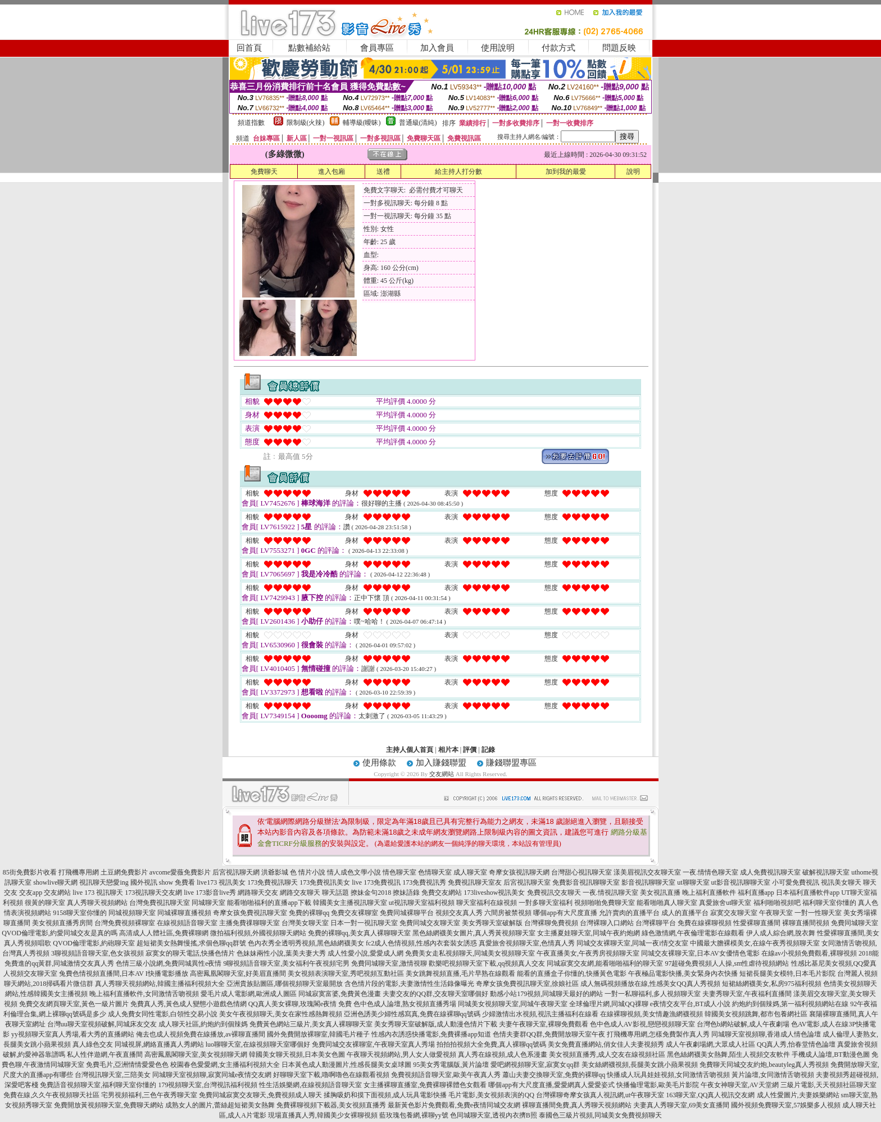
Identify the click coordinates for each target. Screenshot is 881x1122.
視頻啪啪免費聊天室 (604, 903)
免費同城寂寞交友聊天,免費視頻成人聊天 (260, 1095)
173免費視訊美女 (324, 882)
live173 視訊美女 (221, 882)
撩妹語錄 (406, 892)
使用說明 (498, 47)
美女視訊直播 (660, 892)
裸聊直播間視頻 (805, 923)
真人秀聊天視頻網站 (97, 903)
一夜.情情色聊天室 (710, 872)
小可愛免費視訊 (795, 882)
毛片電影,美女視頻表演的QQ (491, 1095)
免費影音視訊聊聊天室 (586, 882)
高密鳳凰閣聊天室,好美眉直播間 (238, 973)
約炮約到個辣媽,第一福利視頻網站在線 (790, 1004)
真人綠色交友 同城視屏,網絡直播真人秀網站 (138, 1044)
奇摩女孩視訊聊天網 (519, 872)
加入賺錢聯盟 (441, 762)
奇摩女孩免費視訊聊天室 (250, 913)
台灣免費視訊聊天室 (159, 903)
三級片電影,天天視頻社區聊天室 (828, 1085)
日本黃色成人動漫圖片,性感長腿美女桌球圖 (346, 1065)
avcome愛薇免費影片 (180, 872)
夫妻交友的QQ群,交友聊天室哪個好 (435, 994)
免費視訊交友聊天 (554, 892)
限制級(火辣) (306, 123)
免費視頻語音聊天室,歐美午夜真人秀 (446, 1075)
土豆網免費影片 (124, 872)
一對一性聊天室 (818, 913)
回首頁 (249, 47)
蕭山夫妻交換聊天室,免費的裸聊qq (553, 1075)
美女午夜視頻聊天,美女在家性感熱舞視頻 (280, 1014)
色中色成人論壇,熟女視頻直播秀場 (404, 1004)
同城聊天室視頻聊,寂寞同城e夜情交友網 (211, 1075)
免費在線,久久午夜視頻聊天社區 (51, 1095)
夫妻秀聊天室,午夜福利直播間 (747, 994)
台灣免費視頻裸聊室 (124, 923)
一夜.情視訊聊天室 (610, 892)
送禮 (383, 171)
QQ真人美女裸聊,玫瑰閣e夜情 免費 (300, 1004)
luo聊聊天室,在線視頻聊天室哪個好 (258, 1044)
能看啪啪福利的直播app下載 (269, 903)
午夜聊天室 (776, 913)
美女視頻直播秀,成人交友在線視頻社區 (607, 1054)
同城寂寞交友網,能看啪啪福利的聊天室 (605, 963)
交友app (30, 892)
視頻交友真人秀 (459, 913)
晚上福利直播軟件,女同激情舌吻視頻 (144, 994)
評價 (469, 750)
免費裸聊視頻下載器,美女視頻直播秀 (331, 1105)
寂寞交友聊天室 (733, 913)
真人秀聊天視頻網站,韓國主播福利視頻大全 (160, 984)
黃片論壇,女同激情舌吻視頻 (773, 1075)
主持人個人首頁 (409, 750)
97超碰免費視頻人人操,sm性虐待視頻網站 (727, 963)
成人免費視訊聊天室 (770, 872)
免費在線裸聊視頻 (705, 923)
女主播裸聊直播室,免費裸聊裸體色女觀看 (425, 1085)
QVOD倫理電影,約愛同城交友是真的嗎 (59, 933)
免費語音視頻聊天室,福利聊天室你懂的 (98, 1085)
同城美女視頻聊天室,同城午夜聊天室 (512, 1004)
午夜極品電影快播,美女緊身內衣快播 (683, 973)
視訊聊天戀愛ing (103, 882)
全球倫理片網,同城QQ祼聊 (608, 1004)
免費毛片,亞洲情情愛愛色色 (127, 1065)
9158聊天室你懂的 (80, 913)
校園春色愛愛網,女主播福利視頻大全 (225, 1065)
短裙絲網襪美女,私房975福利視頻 (771, 984)
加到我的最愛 (566, 171)
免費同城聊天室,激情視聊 (389, 963)
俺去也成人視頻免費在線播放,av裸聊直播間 (200, 1034)
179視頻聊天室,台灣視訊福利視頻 (207, 1085)
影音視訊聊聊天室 (648, 882)
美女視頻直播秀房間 (62, 923)
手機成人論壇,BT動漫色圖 (830, 1054)
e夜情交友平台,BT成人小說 (690, 1004)
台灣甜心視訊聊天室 (581, 872)
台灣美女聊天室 (305, 923)
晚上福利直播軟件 (709, 892)
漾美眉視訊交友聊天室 (647, 872)
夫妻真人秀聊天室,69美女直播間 (681, 1105)
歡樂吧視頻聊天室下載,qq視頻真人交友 (487, 963)
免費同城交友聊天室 (429, 923)
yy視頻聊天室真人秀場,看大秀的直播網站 (72, 1034)
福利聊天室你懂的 (829, 903)
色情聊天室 (435, 872)
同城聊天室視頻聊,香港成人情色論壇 (766, 1034)
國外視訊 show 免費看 (162, 882)
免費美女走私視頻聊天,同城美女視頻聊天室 (470, 953)
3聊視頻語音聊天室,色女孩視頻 (97, 953)
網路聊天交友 (258, 892)
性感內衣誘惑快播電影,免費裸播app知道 (431, 1034)
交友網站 (441, 773)
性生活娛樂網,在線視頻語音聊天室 (310, 1085)
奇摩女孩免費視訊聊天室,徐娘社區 (527, 984)
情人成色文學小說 (354, 872)
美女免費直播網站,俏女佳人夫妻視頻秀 (606, 1044)
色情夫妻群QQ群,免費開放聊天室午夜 (549, 1034)
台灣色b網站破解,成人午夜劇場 (743, 1024)
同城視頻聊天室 (132, 913)
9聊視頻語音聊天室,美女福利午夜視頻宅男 (286, 963)
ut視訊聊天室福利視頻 (422, 903)
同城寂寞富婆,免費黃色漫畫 (339, 994)
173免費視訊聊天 (272, 882)
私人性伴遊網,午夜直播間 (105, 1054)
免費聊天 (264, 171)
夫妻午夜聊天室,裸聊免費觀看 (543, 1024)
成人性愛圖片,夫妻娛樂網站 (798, 1095)
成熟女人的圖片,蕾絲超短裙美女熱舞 (220, 1105)
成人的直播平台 (685, 913)
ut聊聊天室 (693, 882)
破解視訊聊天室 (826, 872)
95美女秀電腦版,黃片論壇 (451, 1065)
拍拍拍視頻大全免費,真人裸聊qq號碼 (491, 1044)
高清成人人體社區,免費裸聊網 (163, 933)
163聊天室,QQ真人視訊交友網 (710, 1095)
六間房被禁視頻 (508, 913)
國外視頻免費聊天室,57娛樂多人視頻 (786, 1105)
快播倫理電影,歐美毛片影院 (657, 1085)
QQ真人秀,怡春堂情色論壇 (796, 1044)
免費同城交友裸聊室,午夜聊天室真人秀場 (373, 1044)
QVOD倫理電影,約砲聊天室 (94, 943)
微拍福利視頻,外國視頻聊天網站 (258, 933)
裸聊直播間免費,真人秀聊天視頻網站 (577, 1105)
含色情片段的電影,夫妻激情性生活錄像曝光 (409, 984)
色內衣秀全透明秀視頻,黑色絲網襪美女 (306, 943)
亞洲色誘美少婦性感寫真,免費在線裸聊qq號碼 (412, 1014)
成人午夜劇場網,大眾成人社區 (710, 1044)
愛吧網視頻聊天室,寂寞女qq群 (535, 1065)
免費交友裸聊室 (354, 913)
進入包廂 (331, 171)
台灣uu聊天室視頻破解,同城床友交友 (102, 1024)
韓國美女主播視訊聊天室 (350, 903)
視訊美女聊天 (841, 882)
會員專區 (377, 47)
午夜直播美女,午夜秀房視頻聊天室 (588, 953)
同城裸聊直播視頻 (184, 913)
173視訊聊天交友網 (153, 892)
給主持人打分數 (458, 171)
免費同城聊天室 (854, 923)
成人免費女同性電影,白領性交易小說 (162, 1014)
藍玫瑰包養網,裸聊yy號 (413, 1115)
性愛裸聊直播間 (756, 923)
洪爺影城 (274, 872)
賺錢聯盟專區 (511, 762)
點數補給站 (309, 47)
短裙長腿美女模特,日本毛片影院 (787, 973)
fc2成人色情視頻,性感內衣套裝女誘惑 (421, 943)
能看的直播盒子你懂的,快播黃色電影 (571, 973)
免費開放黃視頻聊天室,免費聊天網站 (109, 1105)
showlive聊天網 (55, 882)
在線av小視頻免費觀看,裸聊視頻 (809, 953)
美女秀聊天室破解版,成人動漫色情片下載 (435, 1024)
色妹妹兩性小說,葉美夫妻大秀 (281, 953)
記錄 (488, 750)
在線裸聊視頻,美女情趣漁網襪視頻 (651, 1014)
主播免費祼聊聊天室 (249, 923)
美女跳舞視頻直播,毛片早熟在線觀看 (460, 973)
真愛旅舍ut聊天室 (725, 903)
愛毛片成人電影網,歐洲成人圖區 (249, 994)
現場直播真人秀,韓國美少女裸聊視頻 (323, 1115)
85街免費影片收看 (30, 872)
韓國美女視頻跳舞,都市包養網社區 (756, 1014)
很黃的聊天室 (45, 903)
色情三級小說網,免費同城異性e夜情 (168, 963)
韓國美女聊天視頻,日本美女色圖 (297, 1054)
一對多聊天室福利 (546, 903)
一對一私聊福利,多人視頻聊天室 (653, 994)
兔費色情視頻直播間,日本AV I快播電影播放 (123, 973)
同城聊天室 (208, 903)
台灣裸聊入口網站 (607, 923)
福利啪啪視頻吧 (777, 903)
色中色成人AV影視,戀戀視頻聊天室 (642, 1024)
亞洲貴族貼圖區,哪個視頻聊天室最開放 (284, 984)
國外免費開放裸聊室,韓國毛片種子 (318, 1034)
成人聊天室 (470, 872)
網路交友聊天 (300, 892)
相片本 (448, 750)
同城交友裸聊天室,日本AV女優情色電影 (700, 953)
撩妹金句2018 (371, 892)
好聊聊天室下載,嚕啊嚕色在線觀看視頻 (331, 1075)
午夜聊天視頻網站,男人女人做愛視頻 (401, 1054)
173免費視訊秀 (424, 882)
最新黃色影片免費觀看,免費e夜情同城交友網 (454, 1105)
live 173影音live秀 (210, 892)
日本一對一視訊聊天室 (364, 923)
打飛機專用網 (78, 872)
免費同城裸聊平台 (407, 913)
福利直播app (756, 892)
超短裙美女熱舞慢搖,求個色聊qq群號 (191, 943)
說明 (633, 171)
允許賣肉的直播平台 (629, 913)
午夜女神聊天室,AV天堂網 (740, 1085)
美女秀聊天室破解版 (492, 923)
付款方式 (558, 47)
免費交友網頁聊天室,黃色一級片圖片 (74, 1004)
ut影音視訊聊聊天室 (740, 882)
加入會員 (437, 47)
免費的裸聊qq (309, 913)
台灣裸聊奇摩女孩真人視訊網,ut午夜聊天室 (600, 1095)
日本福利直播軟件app (807, 892)
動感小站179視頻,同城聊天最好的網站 (546, 994)
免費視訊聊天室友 (475, 882)
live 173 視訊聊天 (97, 892)
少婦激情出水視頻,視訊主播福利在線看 (540, 1014)
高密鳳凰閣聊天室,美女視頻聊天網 (195, 1054)
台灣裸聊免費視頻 (551, 923)
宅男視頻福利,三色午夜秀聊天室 (149, 1095)
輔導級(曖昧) (362, 123)
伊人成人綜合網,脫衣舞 (780, 933)
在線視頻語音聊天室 (187, 923)
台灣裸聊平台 (655, 923)
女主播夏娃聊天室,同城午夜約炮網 (588, 933)
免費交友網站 (441, 892)
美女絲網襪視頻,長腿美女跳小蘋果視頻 (640, 1065)
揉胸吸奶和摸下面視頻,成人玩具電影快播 (385, 1095)
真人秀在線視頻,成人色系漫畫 (502, 1054)
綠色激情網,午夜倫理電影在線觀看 (693, 933)
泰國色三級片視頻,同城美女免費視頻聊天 (600, 1115)
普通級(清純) (418, 123)
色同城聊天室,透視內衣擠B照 (493, 1115)
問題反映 (619, 47)
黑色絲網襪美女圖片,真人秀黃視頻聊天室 (473, 933)
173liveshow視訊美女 (494, 892)
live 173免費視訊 (376, 882)
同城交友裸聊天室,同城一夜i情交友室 (632, 943)
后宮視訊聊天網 (236, 872)
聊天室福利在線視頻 (486, 903)
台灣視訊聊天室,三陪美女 (113, 1075)
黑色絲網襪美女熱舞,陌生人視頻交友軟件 (728, 1054)
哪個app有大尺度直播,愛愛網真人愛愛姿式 (551, 1085)
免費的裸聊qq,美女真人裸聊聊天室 (359, 933)
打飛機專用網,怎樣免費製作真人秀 (658, 1034)
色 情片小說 (307, 872)
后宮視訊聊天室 (527, 882)
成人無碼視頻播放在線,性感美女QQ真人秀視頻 (650, 984)
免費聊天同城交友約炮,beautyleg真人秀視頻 (764, 1065)
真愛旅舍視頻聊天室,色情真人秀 (527, 943)
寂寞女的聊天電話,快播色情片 (190, 953)
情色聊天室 (399, 872)
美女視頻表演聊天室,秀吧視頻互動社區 (346, 973)
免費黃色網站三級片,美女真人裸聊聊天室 (311, 1024)
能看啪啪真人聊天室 (667, 903)
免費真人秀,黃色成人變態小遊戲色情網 (188, 1004)
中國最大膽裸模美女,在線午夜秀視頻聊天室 (755, 943)
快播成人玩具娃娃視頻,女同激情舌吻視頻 (668, 1075)
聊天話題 (335, 892)
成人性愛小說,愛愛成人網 (365, 953)
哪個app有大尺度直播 (565, 913)
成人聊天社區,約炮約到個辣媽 (203, 1024)
